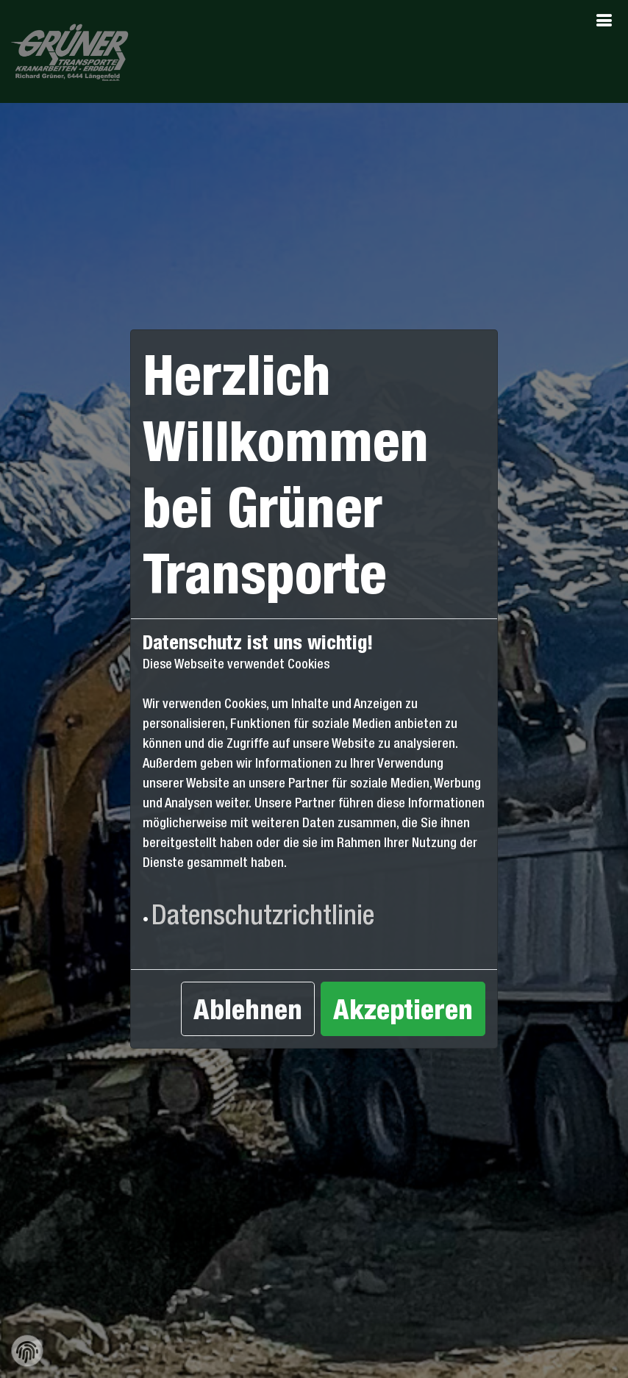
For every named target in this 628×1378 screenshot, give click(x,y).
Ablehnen (247, 1009)
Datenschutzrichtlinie (262, 914)
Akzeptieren (403, 1009)
